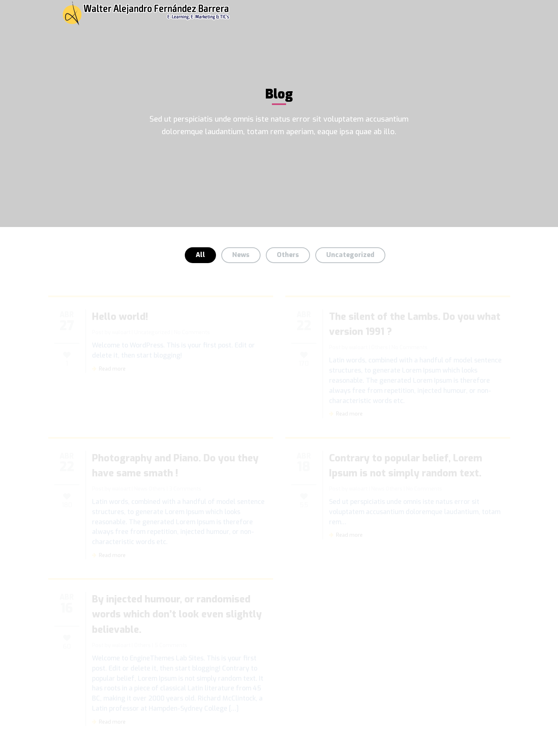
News (241, 255)
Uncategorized (350, 255)
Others (288, 255)
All (200, 255)
